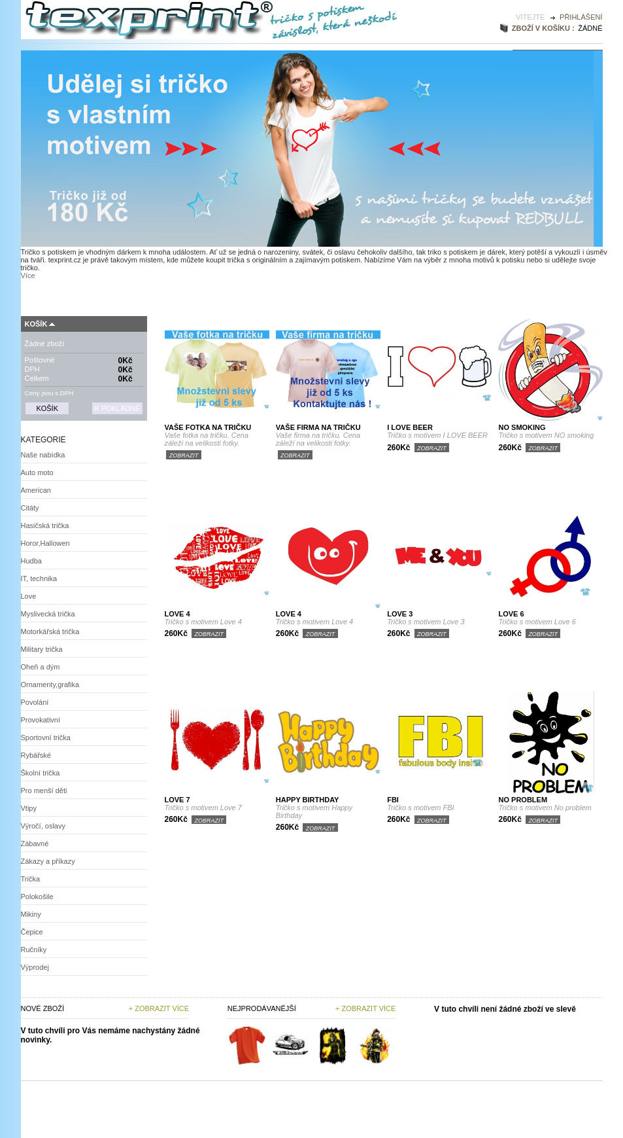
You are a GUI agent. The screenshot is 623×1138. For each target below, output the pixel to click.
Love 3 (400, 614)
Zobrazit (184, 455)
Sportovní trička (46, 737)
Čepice (32, 932)
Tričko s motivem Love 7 (203, 807)
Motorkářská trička (50, 631)
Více (28, 275)
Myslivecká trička (48, 614)
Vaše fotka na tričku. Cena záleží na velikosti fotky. (207, 439)
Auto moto (37, 472)
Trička (31, 879)
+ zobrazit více (365, 1008)
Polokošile (37, 896)
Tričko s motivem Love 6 (536, 622)
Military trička (42, 649)
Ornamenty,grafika (50, 684)
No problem (522, 800)
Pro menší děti (44, 790)
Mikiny (31, 914)
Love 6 (511, 614)
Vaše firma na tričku (318, 427)
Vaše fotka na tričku (208, 427)
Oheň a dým (40, 667)
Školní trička (40, 773)
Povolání (35, 702)
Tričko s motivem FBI (420, 807)
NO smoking (521, 427)
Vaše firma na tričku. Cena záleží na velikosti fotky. (318, 439)
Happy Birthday (307, 800)
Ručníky (34, 949)
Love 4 (177, 614)
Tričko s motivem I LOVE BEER (437, 435)
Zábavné (35, 843)
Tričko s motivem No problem (544, 807)
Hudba (31, 561)
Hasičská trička (45, 525)
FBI (393, 800)
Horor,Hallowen (45, 543)
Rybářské (36, 755)
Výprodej (35, 967)
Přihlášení (581, 17)
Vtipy (29, 808)
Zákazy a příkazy (48, 861)
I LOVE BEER (410, 427)
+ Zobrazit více (159, 1008)
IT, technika (39, 578)
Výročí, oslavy (43, 826)
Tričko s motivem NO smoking (546, 435)
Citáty (30, 508)
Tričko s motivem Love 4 (203, 622)
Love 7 (177, 800)
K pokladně (117, 408)
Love (29, 596)
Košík (36, 324)
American (36, 490)
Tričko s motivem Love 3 (425, 622)
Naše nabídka (43, 455)
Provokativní (41, 720)
